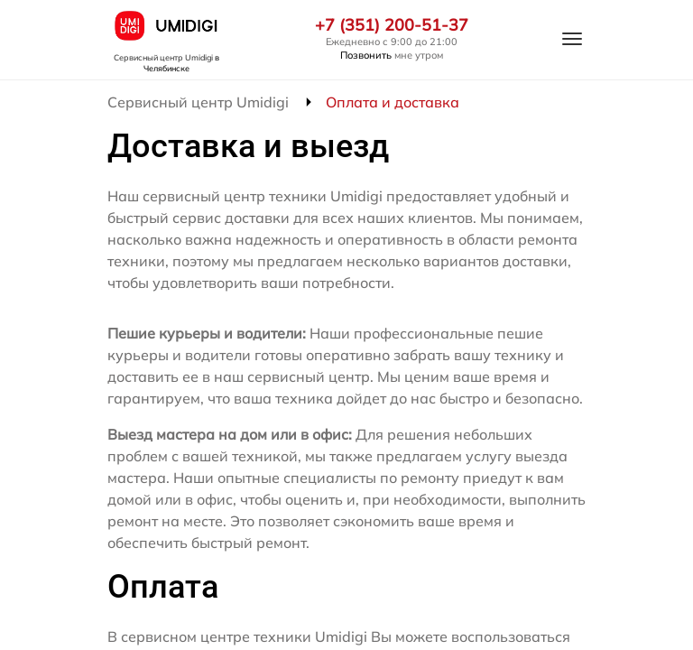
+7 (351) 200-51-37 (391, 25)
